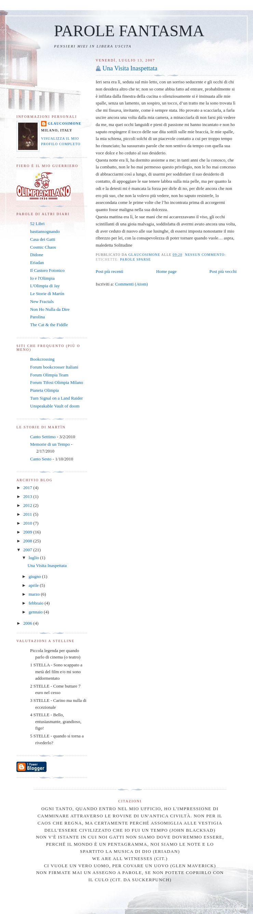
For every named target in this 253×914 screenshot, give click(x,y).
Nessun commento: (206, 255)
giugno (35, 576)
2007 (28, 549)
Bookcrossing (42, 359)
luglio (34, 557)
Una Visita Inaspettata (130, 68)
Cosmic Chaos (43, 247)
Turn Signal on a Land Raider (56, 398)
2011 (28, 514)
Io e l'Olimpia (42, 278)
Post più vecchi (223, 271)
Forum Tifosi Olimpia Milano (56, 382)
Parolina (37, 316)
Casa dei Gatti (42, 239)
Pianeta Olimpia (44, 390)
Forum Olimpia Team (49, 374)
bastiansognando (45, 231)
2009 (28, 532)
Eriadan (37, 262)
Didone (36, 254)
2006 (28, 623)
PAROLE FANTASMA (129, 31)
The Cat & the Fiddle (49, 324)
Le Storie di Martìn (47, 293)
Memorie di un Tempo (50, 444)
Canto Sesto (40, 458)
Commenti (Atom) (131, 284)
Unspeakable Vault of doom (55, 405)
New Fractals (42, 301)
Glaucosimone (64, 123)
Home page (166, 271)
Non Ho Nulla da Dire (50, 309)
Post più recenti (109, 271)
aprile (34, 585)
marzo (35, 594)
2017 (28, 487)
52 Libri (37, 223)
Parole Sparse (135, 259)
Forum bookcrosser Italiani (54, 367)
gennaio (36, 611)
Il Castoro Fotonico (47, 270)
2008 (28, 540)
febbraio (37, 603)
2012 (28, 505)
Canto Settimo (43, 436)
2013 (28, 496)
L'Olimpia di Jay (45, 285)
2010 (28, 523)
